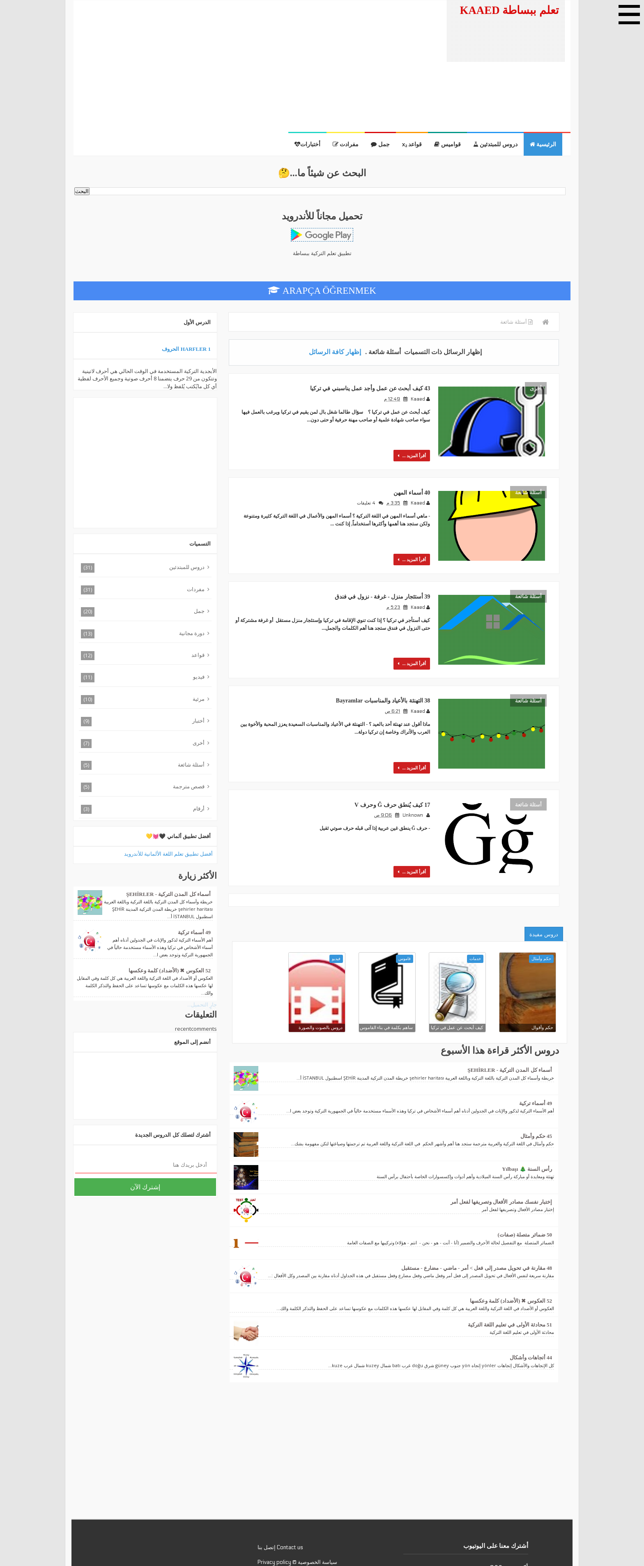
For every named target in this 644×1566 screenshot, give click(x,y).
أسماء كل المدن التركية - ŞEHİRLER (509, 1022)
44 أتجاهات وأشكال (531, 1310)
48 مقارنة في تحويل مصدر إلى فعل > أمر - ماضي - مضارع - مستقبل (476, 1220)
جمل (380, 144)
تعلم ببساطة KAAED (509, 17)
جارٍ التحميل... (202, 1004)
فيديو (199, 676)
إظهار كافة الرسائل (335, 351)
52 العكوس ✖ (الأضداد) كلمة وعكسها (511, 1253)
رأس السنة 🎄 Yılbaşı (527, 1121)
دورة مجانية (192, 633)
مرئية (199, 698)
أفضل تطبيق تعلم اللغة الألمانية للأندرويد (168, 853)
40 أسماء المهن (411, 478)
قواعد (412, 144)
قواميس (447, 144)
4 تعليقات (368, 489)
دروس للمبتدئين (495, 144)
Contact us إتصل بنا (280, 1499)
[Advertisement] (255, 66)
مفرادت (346, 144)
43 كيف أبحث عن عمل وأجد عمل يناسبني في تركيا (363, 383)
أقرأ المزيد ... (415, 446)
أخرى (536, 388)
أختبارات (307, 144)
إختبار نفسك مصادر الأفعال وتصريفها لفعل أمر (501, 1154)
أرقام (199, 808)
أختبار (198, 720)
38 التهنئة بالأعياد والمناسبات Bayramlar (377, 667)
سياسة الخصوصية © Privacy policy (297, 1514)
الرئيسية (543, 144)
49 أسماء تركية (535, 1055)
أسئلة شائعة (528, 482)
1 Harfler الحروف (186, 349)
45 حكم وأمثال (536, 1088)
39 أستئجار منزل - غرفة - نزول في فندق (377, 572)
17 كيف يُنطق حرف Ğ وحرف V (389, 761)
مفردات (196, 589)
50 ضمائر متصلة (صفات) (525, 1187)
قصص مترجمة (189, 786)
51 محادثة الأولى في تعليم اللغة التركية (510, 1277)
